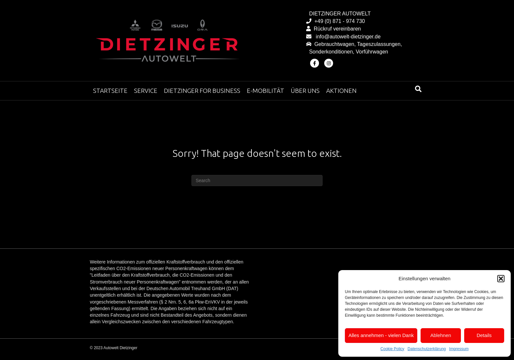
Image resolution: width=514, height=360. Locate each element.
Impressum (458, 349)
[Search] (418, 89)
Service (145, 90)
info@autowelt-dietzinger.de (347, 36)
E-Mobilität (265, 90)
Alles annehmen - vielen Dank (381, 335)
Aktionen (341, 90)
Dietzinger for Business (202, 90)
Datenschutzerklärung (426, 349)
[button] (501, 278)
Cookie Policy (393, 349)
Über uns (305, 90)
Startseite (110, 90)
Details (484, 335)
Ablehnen (440, 335)
